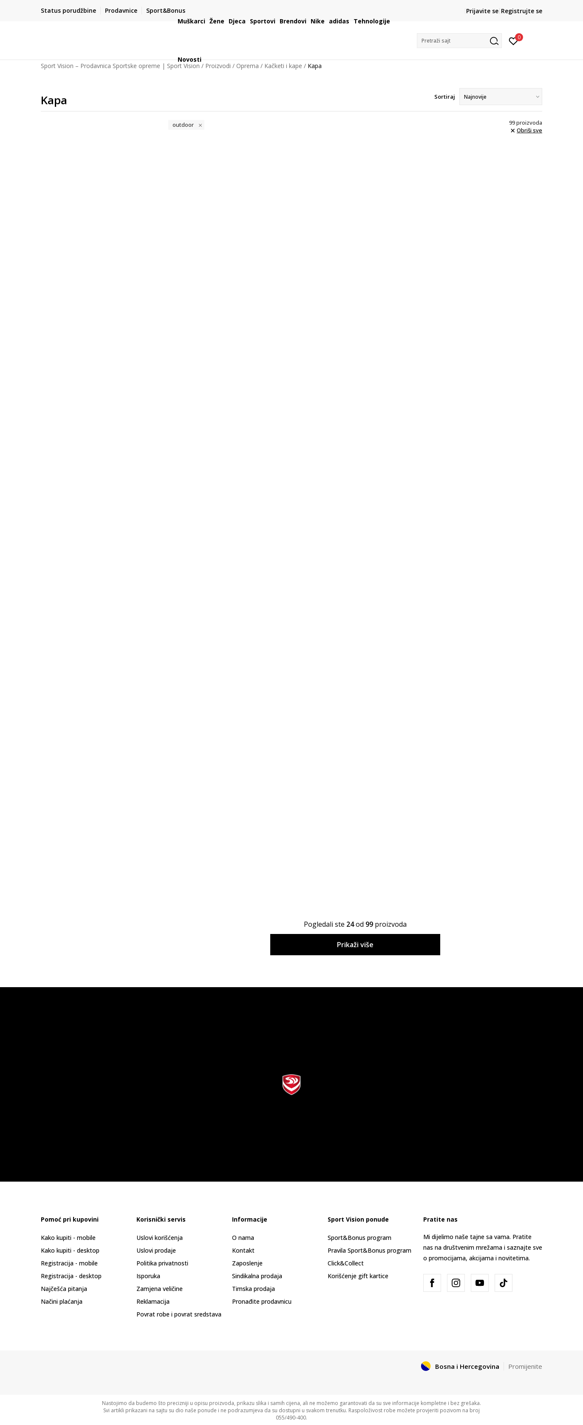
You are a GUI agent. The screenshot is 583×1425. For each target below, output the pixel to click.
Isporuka (148, 1276)
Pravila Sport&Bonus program (369, 1250)
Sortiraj (444, 96)
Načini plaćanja (61, 1301)
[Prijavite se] (513, 40)
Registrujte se (521, 11)
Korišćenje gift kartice (358, 1276)
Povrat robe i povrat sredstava (178, 1314)
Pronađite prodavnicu (262, 1301)
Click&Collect (346, 1263)
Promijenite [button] (525, 1366)
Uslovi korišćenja (159, 1238)
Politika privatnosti (162, 1263)
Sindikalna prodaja (257, 1276)
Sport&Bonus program (359, 1238)
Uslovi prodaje (156, 1250)
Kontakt (243, 1250)
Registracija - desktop (71, 1276)
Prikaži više (355, 944)
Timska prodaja (253, 1289)
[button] (459, 40)
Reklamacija (153, 1301)
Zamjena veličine (159, 1289)
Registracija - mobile (69, 1263)
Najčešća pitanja (64, 1289)
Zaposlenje (247, 1263)
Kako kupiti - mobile (68, 1238)
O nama (243, 1238)
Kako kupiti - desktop (70, 1250)
